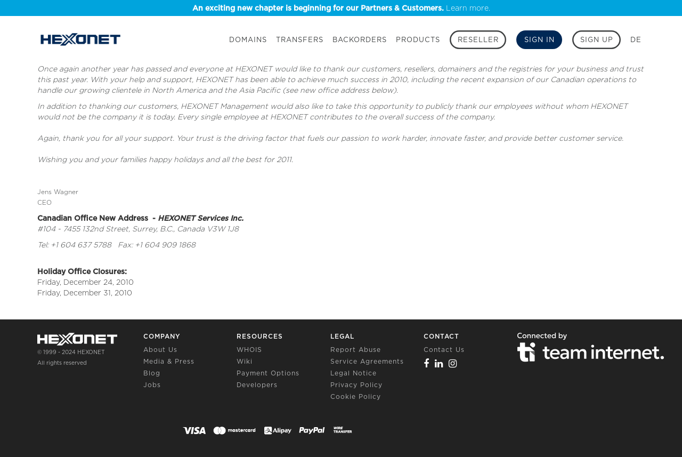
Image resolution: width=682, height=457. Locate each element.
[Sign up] (596, 39)
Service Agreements (367, 361)
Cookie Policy (355, 396)
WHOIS (249, 350)
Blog (151, 373)
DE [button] (636, 40)
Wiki (245, 361)
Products (418, 40)
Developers (257, 385)
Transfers (299, 40)
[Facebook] (426, 363)
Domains (248, 40)
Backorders (359, 40)
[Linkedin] (439, 363)
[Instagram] (453, 363)
